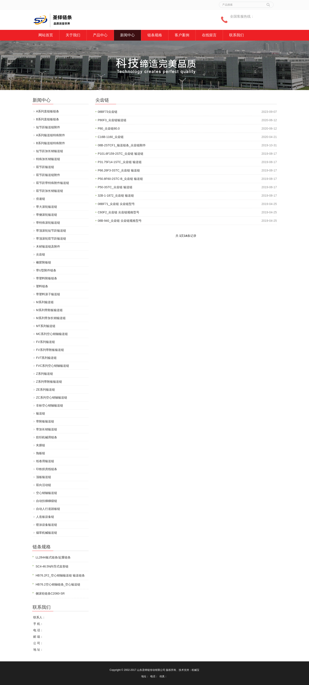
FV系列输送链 (45, 342)
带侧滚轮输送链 (46, 214)
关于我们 (73, 35)
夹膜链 (40, 445)
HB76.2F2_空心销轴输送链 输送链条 (60, 575)
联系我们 (236, 35)
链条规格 (154, 35)
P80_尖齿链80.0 (109, 128)
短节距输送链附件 (48, 127)
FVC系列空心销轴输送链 (52, 365)
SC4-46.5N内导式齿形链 (52, 566)
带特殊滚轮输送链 (48, 222)
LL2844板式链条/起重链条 (53, 557)
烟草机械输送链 (46, 532)
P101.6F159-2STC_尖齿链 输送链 (120, 153)
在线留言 (209, 35)
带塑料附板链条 (46, 278)
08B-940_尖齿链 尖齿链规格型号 (120, 220)
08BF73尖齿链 (107, 111)
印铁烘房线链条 (46, 469)
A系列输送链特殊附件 (50, 135)
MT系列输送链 (45, 326)
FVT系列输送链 (46, 357)
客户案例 (182, 35)
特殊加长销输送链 (48, 159)
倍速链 (40, 198)
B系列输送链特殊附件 (50, 143)
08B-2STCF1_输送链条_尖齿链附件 (122, 145)
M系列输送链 (45, 302)
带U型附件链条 (46, 270)
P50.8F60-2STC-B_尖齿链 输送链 (120, 178)
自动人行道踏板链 (48, 509)
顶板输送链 (43, 477)
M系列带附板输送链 (49, 310)
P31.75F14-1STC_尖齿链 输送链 (120, 162)
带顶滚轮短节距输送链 (51, 230)
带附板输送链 (45, 421)
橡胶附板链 (43, 262)
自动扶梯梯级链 (46, 501)
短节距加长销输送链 (49, 151)
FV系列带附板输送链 (50, 350)
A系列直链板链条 (47, 111)
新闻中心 (127, 35)
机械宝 (195, 669)
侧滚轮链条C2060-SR (50, 593)
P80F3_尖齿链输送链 (112, 120)
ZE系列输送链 (45, 389)
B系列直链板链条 (47, 119)
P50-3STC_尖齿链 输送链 (115, 187)
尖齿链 (40, 254)
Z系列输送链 (44, 373)
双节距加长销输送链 (49, 191)
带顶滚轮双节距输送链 (51, 238)
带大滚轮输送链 (46, 206)
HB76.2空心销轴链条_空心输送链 (58, 584)
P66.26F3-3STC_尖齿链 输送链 (119, 170)
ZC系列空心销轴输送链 (51, 397)
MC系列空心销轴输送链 (52, 334)
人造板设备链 (45, 516)
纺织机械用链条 (46, 437)
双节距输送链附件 (48, 175)
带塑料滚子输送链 (48, 294)
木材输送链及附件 (48, 246)
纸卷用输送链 (45, 461)
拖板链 (40, 453)
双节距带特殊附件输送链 (52, 183)
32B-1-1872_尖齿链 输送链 (116, 195)
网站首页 (45, 35)
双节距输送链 (45, 167)
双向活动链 (43, 485)
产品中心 (100, 35)
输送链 (40, 413)
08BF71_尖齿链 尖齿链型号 (116, 204)
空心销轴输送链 (46, 493)
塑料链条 (42, 286)
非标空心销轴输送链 (49, 405)
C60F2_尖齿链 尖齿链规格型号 (118, 212)
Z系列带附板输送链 (49, 381)
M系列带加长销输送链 (51, 318)
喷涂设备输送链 (46, 524)
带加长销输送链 (46, 429)
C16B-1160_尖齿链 (111, 137)
